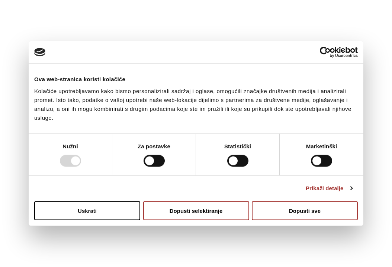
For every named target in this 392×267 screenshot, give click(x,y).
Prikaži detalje (325, 188)
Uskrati (87, 210)
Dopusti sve (305, 210)
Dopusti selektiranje (196, 210)
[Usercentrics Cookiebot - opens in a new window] (325, 52)
